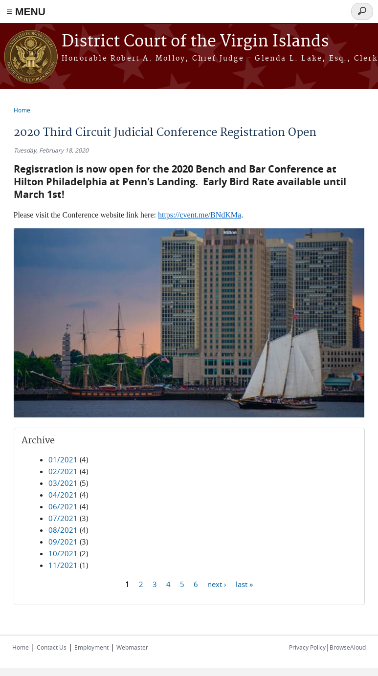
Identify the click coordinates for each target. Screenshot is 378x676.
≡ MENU (25, 11)
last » (244, 584)
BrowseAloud (348, 647)
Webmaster (132, 647)
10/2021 (63, 553)
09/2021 (63, 541)
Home (22, 110)
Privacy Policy (307, 647)
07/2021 (63, 518)
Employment (91, 647)
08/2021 (63, 530)
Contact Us (52, 647)
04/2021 (63, 495)
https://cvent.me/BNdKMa (199, 215)
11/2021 (63, 565)
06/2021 (63, 506)
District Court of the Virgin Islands (195, 42)
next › (216, 584)
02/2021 (63, 471)
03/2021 (63, 483)
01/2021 (63, 459)
